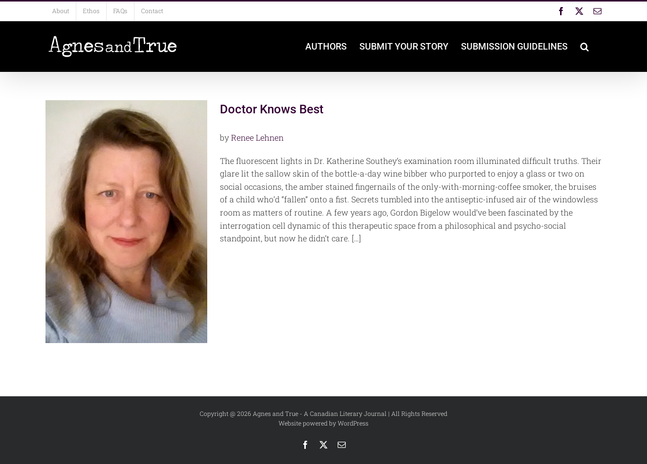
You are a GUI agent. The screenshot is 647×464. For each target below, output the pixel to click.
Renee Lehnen (257, 137)
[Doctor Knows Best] (126, 221)
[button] (584, 46)
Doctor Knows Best (272, 109)
